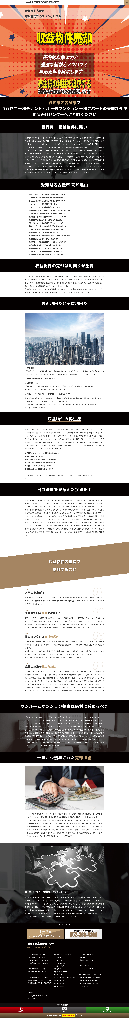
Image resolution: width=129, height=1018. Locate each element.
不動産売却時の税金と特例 (88, 981)
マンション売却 (60, 963)
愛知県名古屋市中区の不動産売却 (38, 978)
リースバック (59, 987)
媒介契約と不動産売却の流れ (89, 983)
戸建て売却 (58, 960)
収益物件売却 (59, 966)
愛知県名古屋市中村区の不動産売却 (39, 980)
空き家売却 (58, 975)
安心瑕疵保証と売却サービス (38, 972)
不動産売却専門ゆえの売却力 (38, 960)
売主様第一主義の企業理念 (37, 957)
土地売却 (58, 957)
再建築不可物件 (60, 984)
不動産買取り (84, 957)
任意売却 (58, 969)
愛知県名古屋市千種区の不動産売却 (39, 983)
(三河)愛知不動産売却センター (39, 996)
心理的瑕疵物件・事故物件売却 (65, 978)
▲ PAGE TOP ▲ (64, 925)
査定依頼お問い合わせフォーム (45, 934)
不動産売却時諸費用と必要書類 (90, 978)
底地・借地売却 (60, 981)
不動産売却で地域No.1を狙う (38, 963)
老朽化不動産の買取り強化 (88, 960)
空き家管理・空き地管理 (88, 969)
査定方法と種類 (85, 986)
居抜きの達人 (33, 999)
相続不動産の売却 (61, 972)
